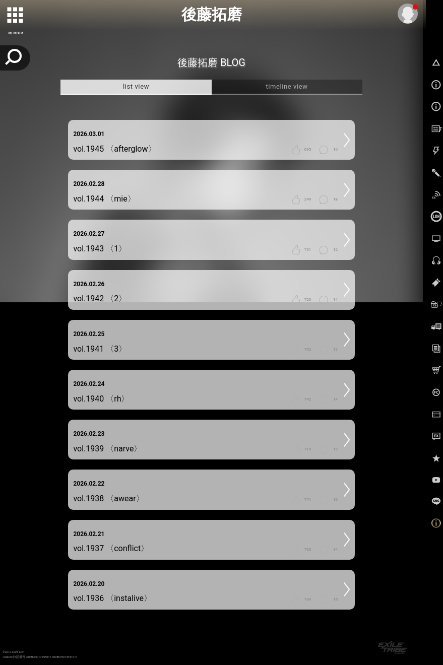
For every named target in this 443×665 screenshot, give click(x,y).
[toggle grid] (16, 16)
